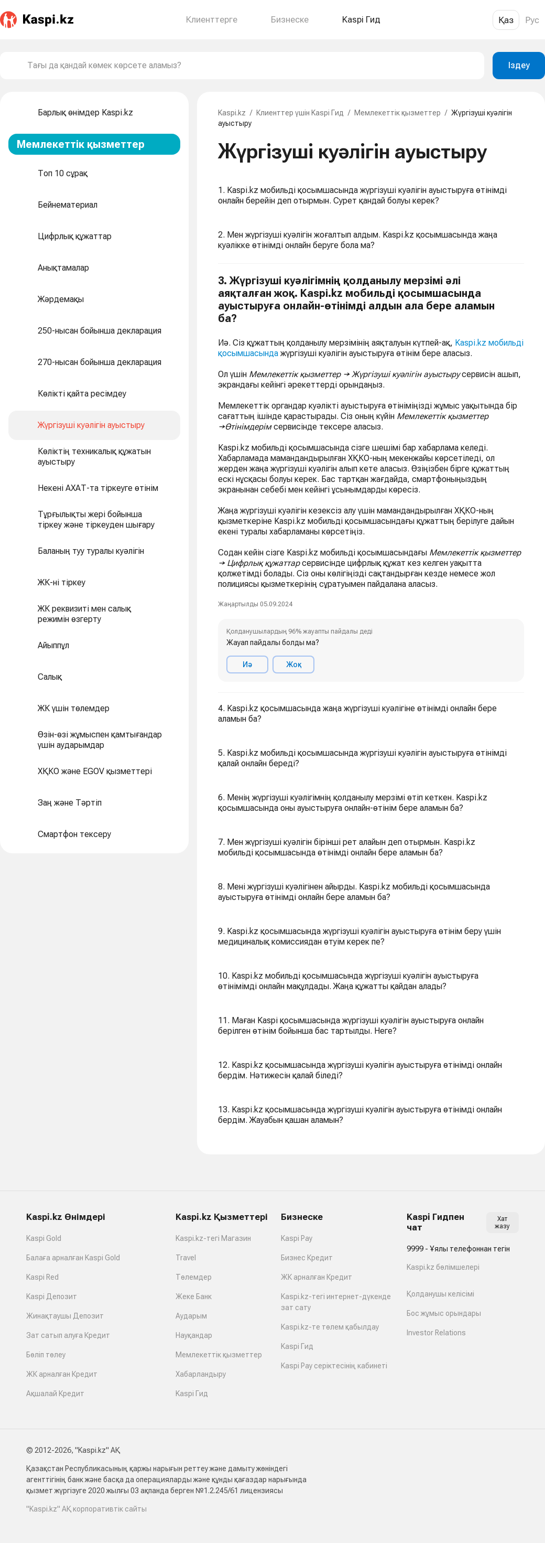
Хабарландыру (201, 1374)
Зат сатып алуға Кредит (68, 1335)
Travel (186, 1257)
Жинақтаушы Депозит (65, 1316)
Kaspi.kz (232, 113)
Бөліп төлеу (46, 1355)
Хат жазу (502, 1222)
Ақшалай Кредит (55, 1393)
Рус (532, 20)
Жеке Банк (194, 1296)
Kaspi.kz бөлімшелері (443, 1267)
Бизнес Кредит (307, 1257)
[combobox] (251, 65)
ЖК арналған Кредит (61, 1374)
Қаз (506, 20)
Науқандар (194, 1335)
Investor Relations (436, 1332)
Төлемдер (194, 1277)
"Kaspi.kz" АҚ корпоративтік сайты (86, 1509)
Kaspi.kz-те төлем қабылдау (330, 1327)
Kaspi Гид (192, 1393)
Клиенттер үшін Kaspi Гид (300, 113)
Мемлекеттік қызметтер (397, 113)
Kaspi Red (42, 1277)
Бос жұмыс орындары (444, 1313)
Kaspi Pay (296, 1238)
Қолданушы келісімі (440, 1294)
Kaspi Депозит (51, 1296)
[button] (371, 478)
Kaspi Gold (43, 1238)
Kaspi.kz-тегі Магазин (213, 1238)
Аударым (191, 1316)
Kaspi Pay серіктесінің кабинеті (334, 1366)
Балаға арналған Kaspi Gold (73, 1257)
